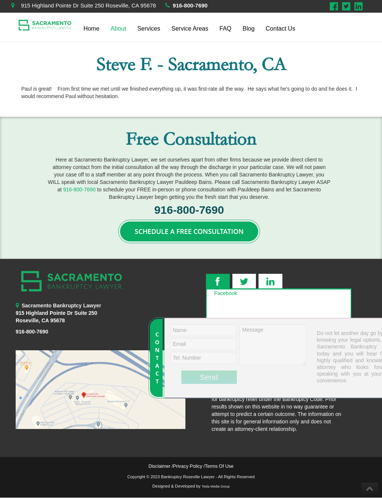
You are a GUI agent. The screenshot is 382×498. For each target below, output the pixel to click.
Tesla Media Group (216, 486)
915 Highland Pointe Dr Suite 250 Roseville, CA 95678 (88, 5)
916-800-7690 (190, 5)
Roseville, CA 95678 (40, 320)
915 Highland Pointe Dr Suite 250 (56, 313)
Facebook (225, 293)
